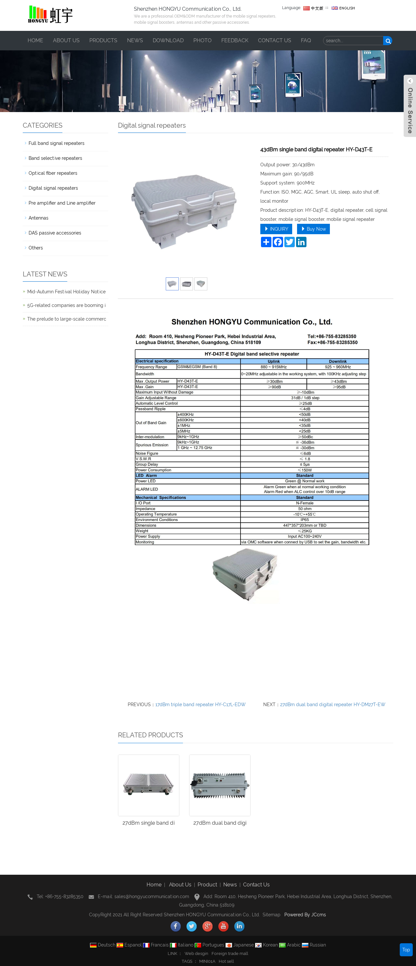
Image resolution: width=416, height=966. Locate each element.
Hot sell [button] (226, 961)
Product (207, 885)
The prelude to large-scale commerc (66, 319)
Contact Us (256, 885)
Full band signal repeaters (56, 143)
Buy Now (313, 229)
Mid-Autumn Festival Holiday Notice (66, 291)
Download (168, 40)
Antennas (38, 218)
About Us (180, 885)
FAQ (306, 40)
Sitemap (271, 914)
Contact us (274, 40)
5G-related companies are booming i (66, 305)
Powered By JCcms (305, 914)
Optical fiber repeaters (53, 173)
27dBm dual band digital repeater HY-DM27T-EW (332, 704)
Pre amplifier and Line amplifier (62, 203)
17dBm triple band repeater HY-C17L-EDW (200, 704)
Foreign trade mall (230, 953)
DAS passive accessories (55, 232)
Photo (202, 40)
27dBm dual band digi (219, 823)
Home (35, 40)
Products (103, 40)
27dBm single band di (149, 823)
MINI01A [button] (207, 961)
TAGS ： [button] (190, 961)
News (135, 40)
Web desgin (196, 953)
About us (66, 40)
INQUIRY (276, 229)
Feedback (234, 40)
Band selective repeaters (55, 158)
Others (36, 247)
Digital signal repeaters (53, 188)
